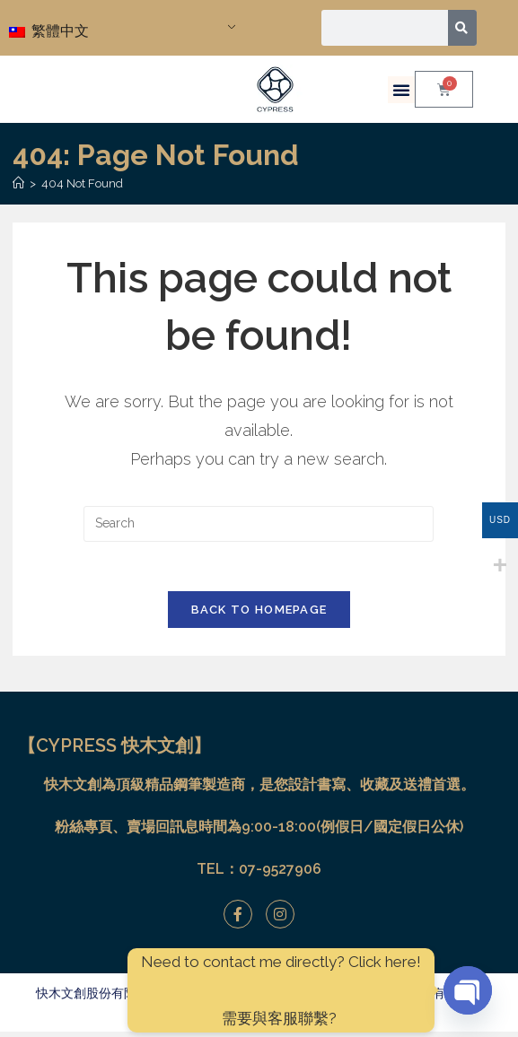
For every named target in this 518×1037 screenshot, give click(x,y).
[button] (401, 89)
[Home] (18, 183)
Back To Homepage (259, 615)
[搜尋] (462, 28)
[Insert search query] (258, 524)
